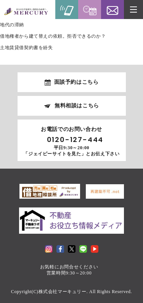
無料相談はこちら (77, 105)
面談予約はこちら (76, 82)
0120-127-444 (75, 139)
